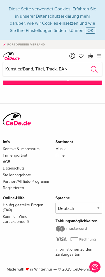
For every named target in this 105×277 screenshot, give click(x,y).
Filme (60, 155)
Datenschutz (14, 168)
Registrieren (13, 188)
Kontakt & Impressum (21, 148)
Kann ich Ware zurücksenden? (16, 219)
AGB (6, 161)
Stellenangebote (17, 175)
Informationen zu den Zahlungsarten (73, 252)
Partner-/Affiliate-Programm (26, 181)
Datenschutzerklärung (57, 16)
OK (90, 30)
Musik (60, 148)
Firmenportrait (15, 155)
